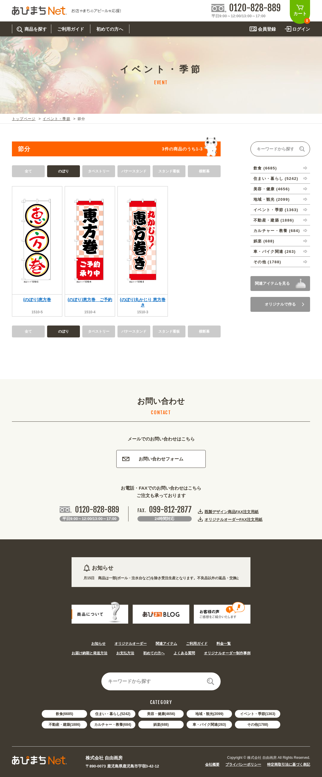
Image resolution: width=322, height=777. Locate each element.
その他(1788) (257, 724)
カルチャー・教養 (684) (276, 230)
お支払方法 (125, 653)
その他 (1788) (267, 262)
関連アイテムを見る (272, 283)
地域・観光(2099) (209, 714)
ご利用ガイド (197, 643)
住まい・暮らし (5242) (275, 178)
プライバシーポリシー (243, 764)
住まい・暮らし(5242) (113, 714)
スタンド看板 (169, 171)
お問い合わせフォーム (152, 458)
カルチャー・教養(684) (112, 724)
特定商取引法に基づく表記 (288, 764)
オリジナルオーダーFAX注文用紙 (233, 519)
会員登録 (267, 29)
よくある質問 (184, 653)
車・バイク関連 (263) (274, 251)
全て (28, 171)
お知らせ (98, 643)
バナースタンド (133, 171)
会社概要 (212, 764)
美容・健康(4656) (161, 714)
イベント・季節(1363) (257, 714)
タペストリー (98, 171)
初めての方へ (154, 653)
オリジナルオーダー (130, 643)
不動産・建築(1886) (64, 724)
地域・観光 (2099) (271, 199)
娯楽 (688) (263, 241)
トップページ (23, 119)
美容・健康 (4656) (271, 189)
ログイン (301, 29)
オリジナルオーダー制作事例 (227, 653)
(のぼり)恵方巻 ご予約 (90, 299)
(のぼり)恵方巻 (37, 299)
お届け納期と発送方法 (89, 653)
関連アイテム (166, 643)
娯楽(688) (161, 724)
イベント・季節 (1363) (275, 210)
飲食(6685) (64, 714)
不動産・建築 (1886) (273, 220)
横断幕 (204, 171)
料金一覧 (223, 643)
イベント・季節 (56, 119)
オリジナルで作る (284, 304)
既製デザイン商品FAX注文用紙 (231, 512)
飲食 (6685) (265, 168)
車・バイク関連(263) (209, 724)
